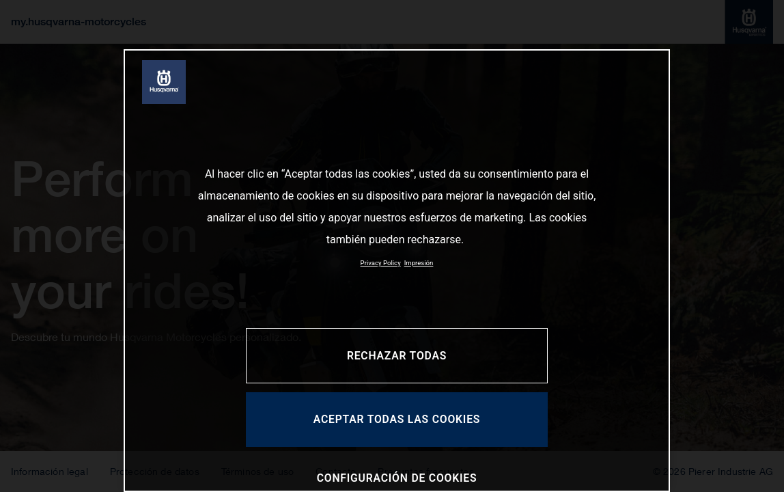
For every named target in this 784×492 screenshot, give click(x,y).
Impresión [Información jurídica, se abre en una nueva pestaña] (419, 262)
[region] (397, 270)
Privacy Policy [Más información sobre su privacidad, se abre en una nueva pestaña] (381, 262)
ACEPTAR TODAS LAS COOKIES (397, 419)
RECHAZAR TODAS (397, 355)
